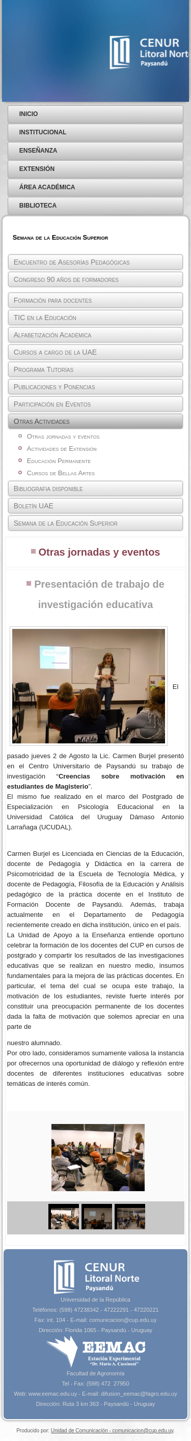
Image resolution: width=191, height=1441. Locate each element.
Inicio (28, 114)
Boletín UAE (33, 506)
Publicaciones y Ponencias (54, 387)
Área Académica (47, 187)
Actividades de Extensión (62, 448)
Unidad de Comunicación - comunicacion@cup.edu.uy (112, 1430)
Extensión (36, 168)
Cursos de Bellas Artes (61, 473)
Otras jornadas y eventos (63, 436)
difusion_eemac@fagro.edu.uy (139, 1394)
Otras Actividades (42, 421)
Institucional (43, 132)
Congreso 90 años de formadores (66, 279)
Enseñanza (38, 150)
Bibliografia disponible (48, 488)
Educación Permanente (59, 461)
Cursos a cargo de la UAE (55, 352)
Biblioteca (38, 205)
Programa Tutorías (43, 369)
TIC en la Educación (45, 317)
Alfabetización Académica (52, 335)
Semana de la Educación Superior (66, 523)
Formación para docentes (53, 300)
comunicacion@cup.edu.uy (122, 1320)
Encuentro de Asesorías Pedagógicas (72, 262)
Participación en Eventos (52, 404)
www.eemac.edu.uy (53, 1394)
